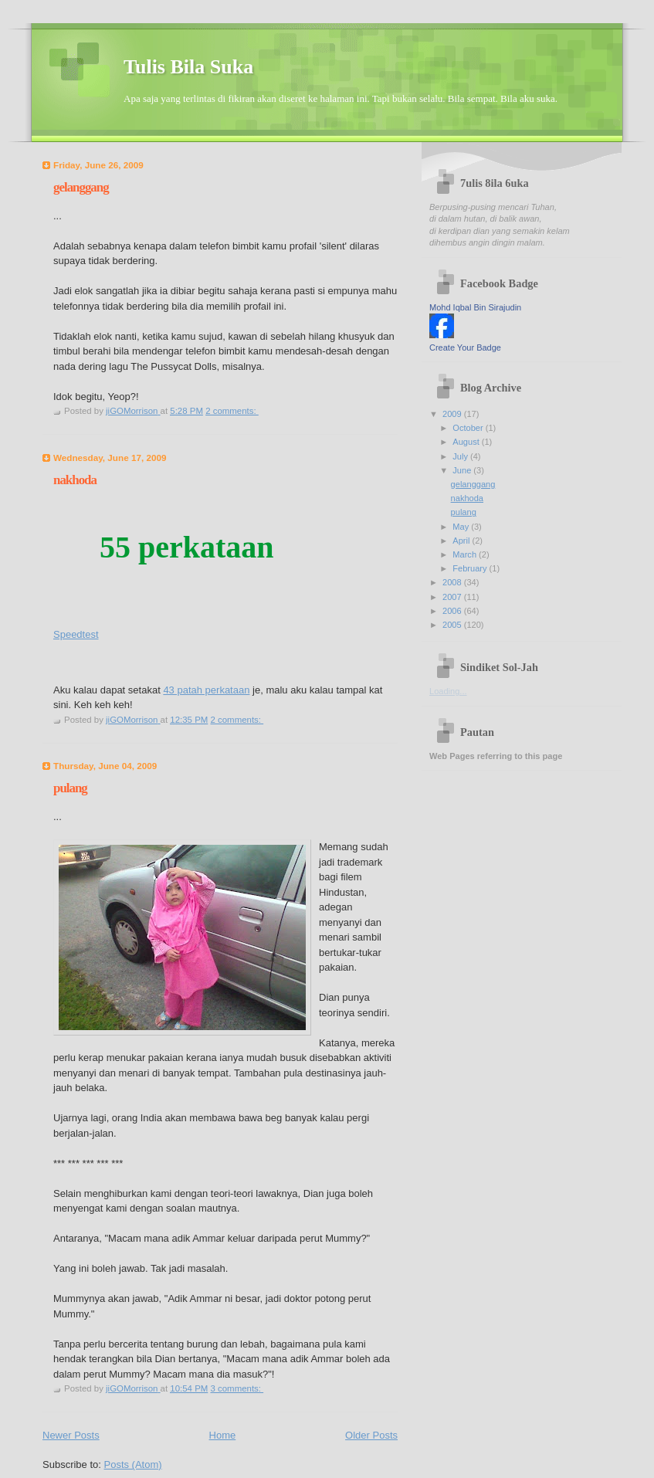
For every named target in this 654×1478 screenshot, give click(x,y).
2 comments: (232, 410)
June (462, 470)
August (466, 441)
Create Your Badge (465, 347)
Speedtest (76, 634)
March (465, 554)
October (468, 427)
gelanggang (81, 187)
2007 (453, 597)
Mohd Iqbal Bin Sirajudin (475, 307)
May (461, 526)
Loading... (448, 691)
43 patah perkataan (206, 690)
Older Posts (371, 1435)
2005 (453, 624)
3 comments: (236, 1388)
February (470, 568)
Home (222, 1435)
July (461, 456)
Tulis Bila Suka (188, 67)
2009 (453, 414)
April (462, 540)
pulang (70, 788)
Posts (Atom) (133, 1464)
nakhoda (75, 480)
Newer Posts (71, 1435)
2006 (453, 610)
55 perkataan (187, 547)
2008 (453, 582)
